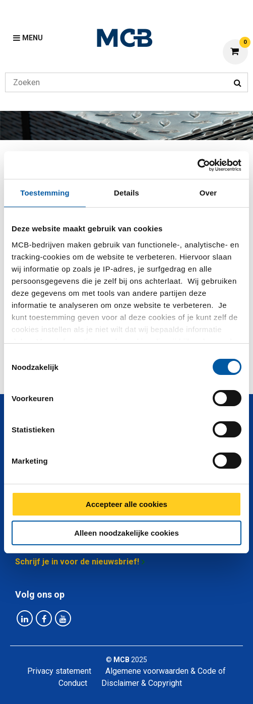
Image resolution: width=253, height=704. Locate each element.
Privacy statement (59, 671)
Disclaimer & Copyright (141, 683)
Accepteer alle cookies (126, 504)
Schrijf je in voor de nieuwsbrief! (77, 561)
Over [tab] (208, 192)
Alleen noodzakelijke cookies (126, 533)
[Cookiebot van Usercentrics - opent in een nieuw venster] (197, 165)
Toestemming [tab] (45, 192)
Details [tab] (126, 192)
